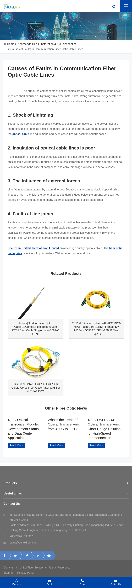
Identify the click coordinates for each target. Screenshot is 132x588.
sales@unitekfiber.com (20, 544)
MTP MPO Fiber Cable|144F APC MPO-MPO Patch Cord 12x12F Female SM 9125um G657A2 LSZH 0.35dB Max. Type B (96, 328)
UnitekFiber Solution (32, 569)
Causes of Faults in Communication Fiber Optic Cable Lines (46, 49)
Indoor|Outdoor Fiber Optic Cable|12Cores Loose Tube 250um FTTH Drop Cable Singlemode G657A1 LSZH (35, 328)
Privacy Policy (25, 574)
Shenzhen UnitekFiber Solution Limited (33, 248)
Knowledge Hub (27, 44)
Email (49, 581)
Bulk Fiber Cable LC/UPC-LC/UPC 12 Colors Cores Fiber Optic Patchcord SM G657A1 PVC (36, 388)
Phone (82, 581)
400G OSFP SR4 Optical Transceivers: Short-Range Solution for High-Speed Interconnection (104, 429)
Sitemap (8, 574)
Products (66, 485)
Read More (16, 445)
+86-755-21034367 (18, 538)
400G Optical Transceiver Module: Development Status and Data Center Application (23, 429)
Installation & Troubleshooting (58, 44)
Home (10, 44)
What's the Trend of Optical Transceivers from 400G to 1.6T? (63, 424)
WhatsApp (16, 581)
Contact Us (66, 505)
